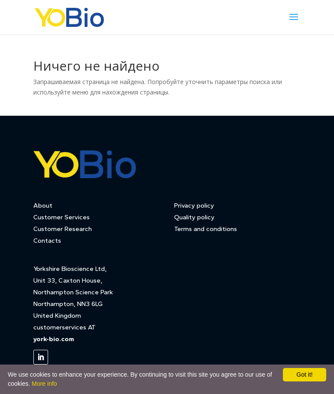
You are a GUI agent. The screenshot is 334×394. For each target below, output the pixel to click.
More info (44, 383)
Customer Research (62, 229)
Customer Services (61, 217)
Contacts (47, 240)
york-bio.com (53, 339)
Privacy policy (194, 205)
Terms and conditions (205, 229)
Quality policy (194, 217)
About (42, 205)
